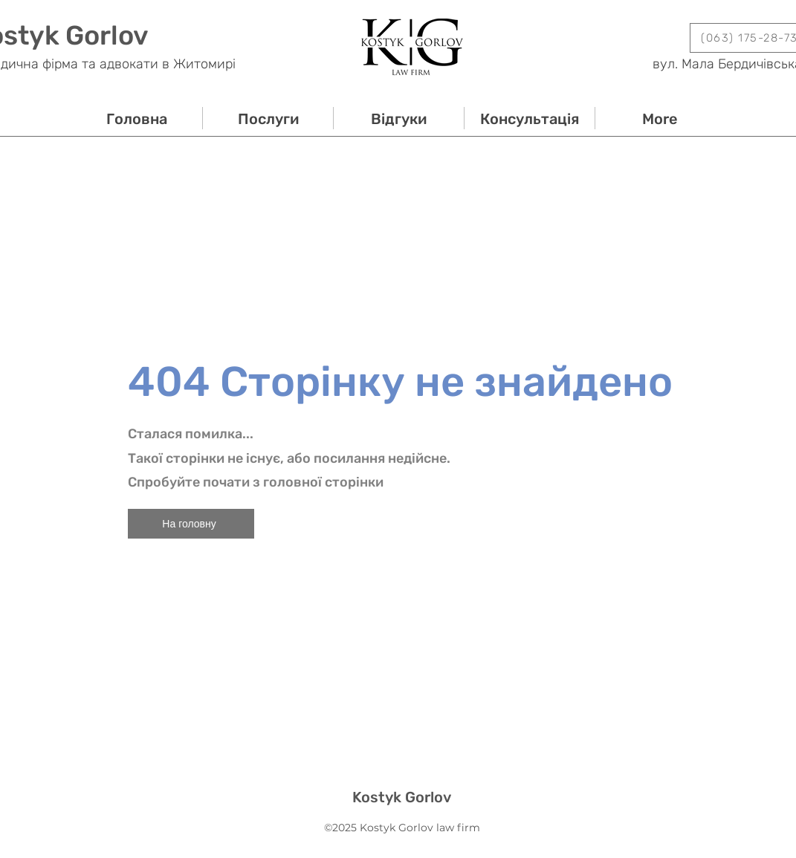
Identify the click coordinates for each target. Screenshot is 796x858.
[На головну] (191, 524)
